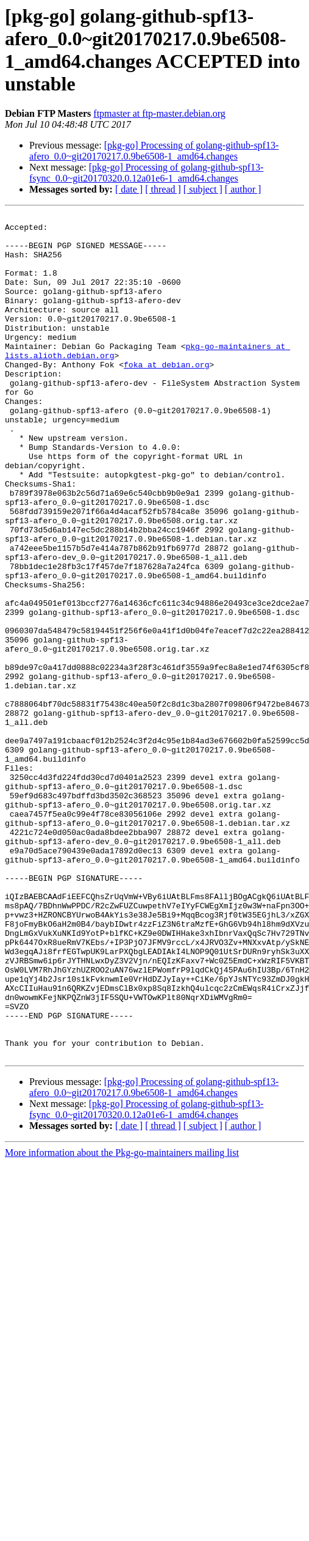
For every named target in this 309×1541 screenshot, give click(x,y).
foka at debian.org (166, 395)
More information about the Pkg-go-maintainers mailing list (122, 1321)
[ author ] (243, 189)
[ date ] (129, 189)
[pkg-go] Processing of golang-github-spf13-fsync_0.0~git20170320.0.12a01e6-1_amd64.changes (146, 172)
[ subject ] (202, 189)
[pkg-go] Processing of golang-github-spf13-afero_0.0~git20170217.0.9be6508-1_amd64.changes (154, 150)
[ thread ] (163, 189)
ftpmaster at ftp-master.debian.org (159, 113)
